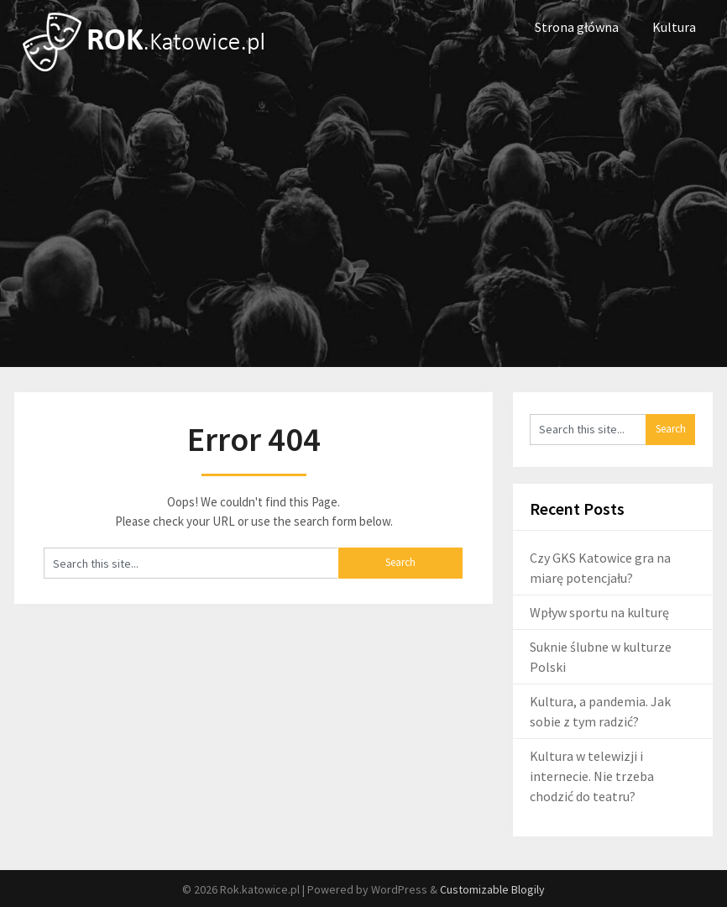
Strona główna (577, 26)
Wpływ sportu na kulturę (599, 612)
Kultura (674, 26)
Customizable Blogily (492, 889)
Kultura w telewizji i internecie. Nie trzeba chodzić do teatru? (592, 776)
